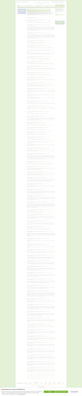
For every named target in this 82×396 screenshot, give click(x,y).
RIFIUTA (49, 391)
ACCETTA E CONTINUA (62, 391)
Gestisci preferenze (74, 391)
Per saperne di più (21, 394)
